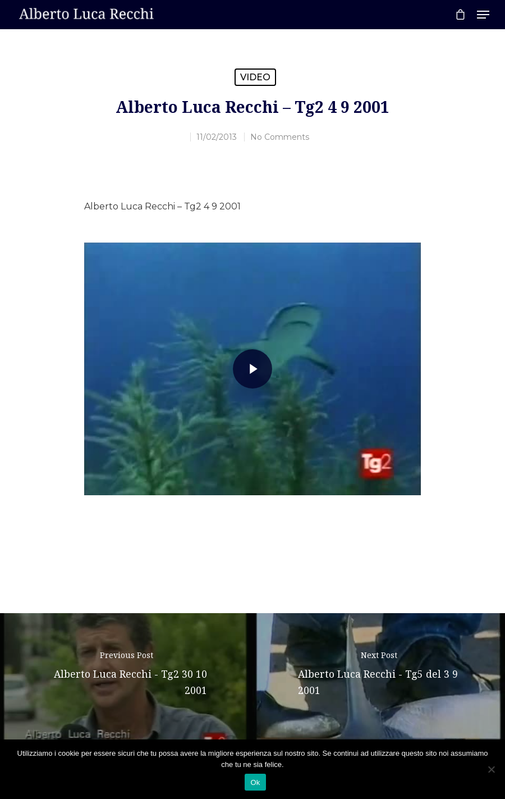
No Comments (279, 137)
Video (255, 77)
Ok (255, 782)
